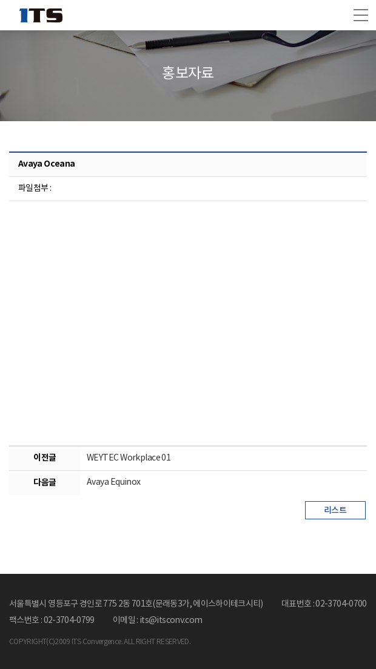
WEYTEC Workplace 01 (128, 458)
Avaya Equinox (114, 482)
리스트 (335, 510)
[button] (361, 15)
